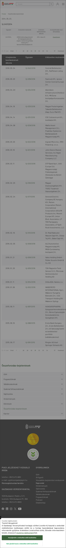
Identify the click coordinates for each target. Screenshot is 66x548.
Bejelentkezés (57, 4)
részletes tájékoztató (25, 533)
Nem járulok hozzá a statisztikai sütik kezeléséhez (22, 544)
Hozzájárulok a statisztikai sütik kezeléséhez (22, 538)
